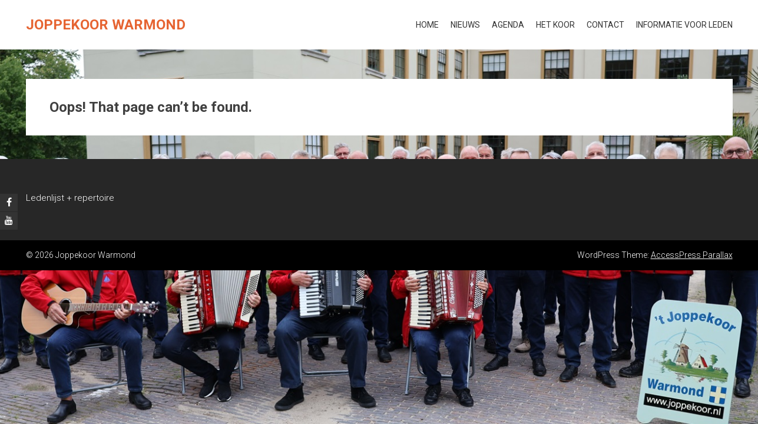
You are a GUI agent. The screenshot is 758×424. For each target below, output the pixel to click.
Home (427, 24)
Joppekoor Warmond (106, 24)
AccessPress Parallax (692, 255)
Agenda (508, 24)
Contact (605, 24)
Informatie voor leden (684, 24)
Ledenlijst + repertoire (70, 198)
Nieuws (465, 24)
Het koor (555, 24)
